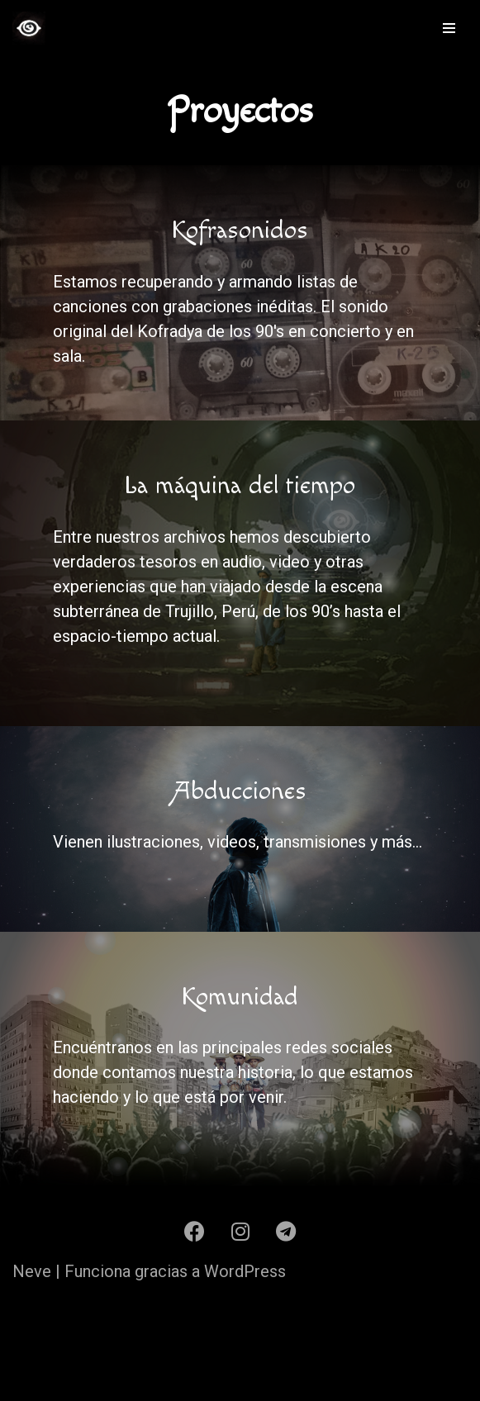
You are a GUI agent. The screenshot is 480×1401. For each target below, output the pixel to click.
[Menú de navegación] (449, 28)
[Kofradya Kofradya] (28, 28)
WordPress (245, 1271)
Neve (31, 1271)
